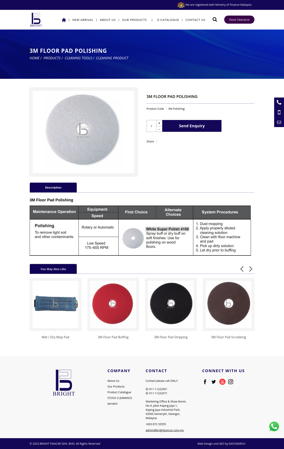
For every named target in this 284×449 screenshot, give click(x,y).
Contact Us (196, 20)
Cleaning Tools (78, 58)
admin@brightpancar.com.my (165, 430)
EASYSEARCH (237, 443)
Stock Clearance (239, 19)
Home (34, 58)
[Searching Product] (214, 19)
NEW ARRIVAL (82, 20)
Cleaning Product (112, 58)
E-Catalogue (168, 20)
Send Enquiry (192, 125)
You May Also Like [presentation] (53, 269)
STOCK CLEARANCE (119, 398)
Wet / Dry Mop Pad (55, 337)
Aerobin (112, 403)
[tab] (53, 187)
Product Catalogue (119, 392)
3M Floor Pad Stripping (171, 337)
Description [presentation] (53, 187)
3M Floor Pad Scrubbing (228, 337)
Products (52, 58)
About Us (108, 20)
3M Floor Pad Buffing (113, 337)
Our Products (134, 20)
